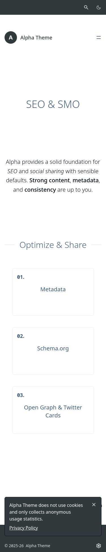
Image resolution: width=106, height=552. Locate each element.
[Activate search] (86, 7)
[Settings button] (98, 546)
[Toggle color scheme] (98, 7)
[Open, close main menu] (98, 37)
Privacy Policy (23, 528)
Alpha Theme (36, 37)
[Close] (94, 504)
